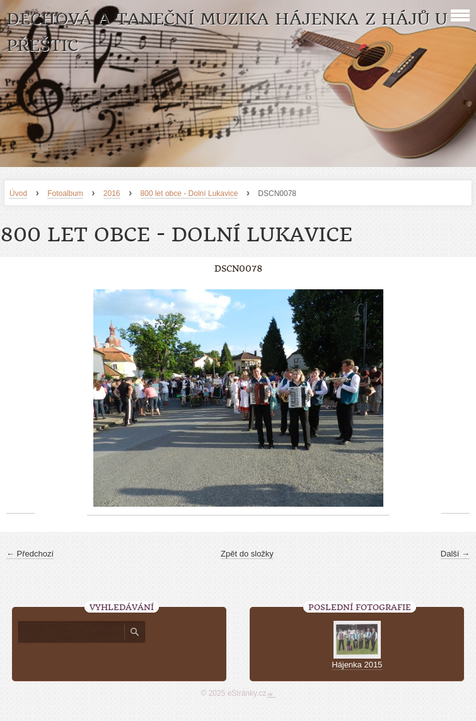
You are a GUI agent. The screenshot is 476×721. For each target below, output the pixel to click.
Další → (455, 553)
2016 (111, 193)
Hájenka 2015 (357, 664)
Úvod (18, 193)
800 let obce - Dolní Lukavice (189, 193)
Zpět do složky (247, 553)
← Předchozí (30, 553)
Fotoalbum (65, 193)
